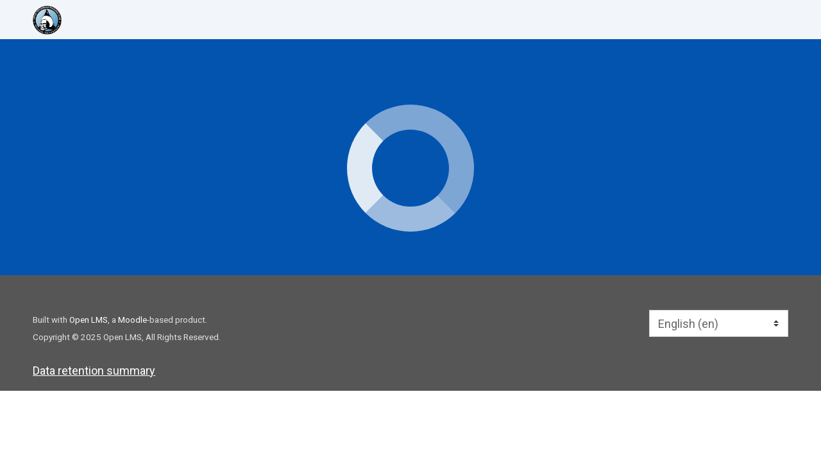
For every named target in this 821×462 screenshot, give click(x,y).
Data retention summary (94, 370)
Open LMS (88, 319)
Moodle (132, 319)
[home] (108, 20)
